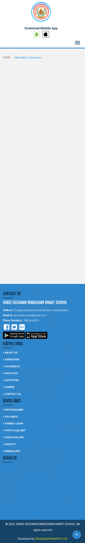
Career (8, 387)
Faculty (9, 444)
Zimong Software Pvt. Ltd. (51, 538)
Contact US (12, 393)
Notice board (13, 409)
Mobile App (11, 451)
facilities (10, 373)
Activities (11, 380)
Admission (11, 359)
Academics (11, 366)
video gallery (13, 437)
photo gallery (14, 430)
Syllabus (10, 416)
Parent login (13, 423)
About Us (10, 352)
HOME (7, 57)
